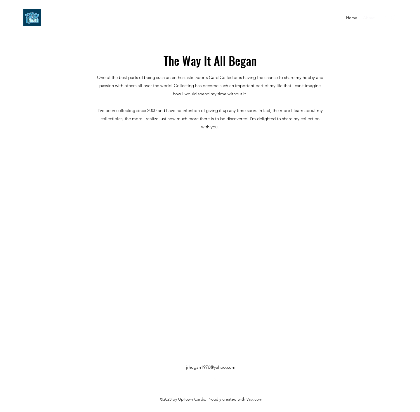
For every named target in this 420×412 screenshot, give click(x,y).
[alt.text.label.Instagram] (394, 17)
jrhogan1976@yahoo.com (210, 367)
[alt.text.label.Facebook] (385, 17)
